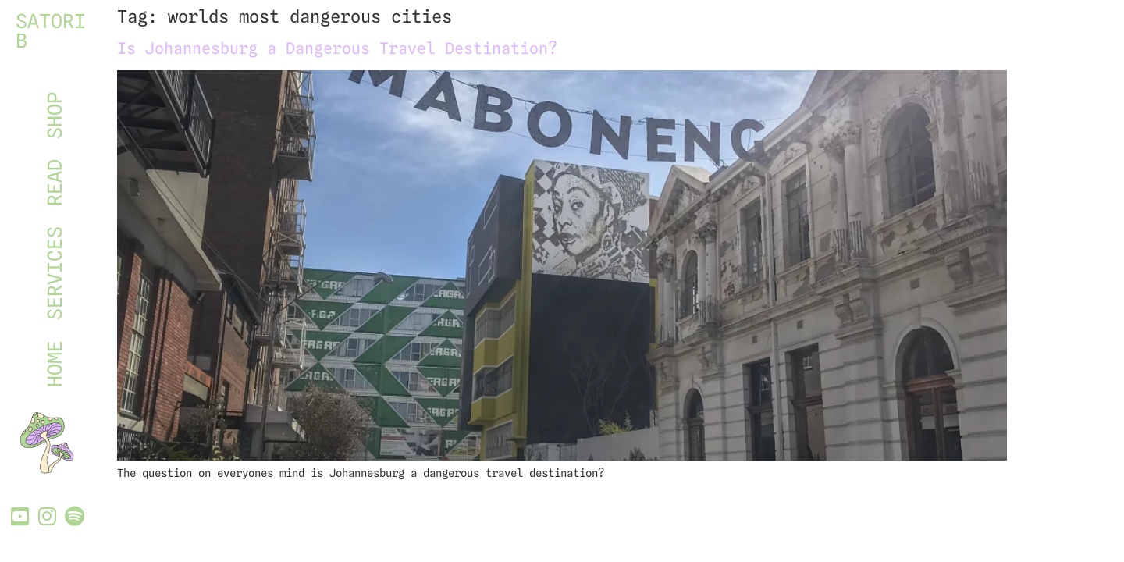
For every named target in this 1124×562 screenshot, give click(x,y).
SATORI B (51, 30)
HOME (54, 363)
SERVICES (54, 273)
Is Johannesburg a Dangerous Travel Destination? (337, 48)
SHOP (54, 115)
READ (54, 182)
